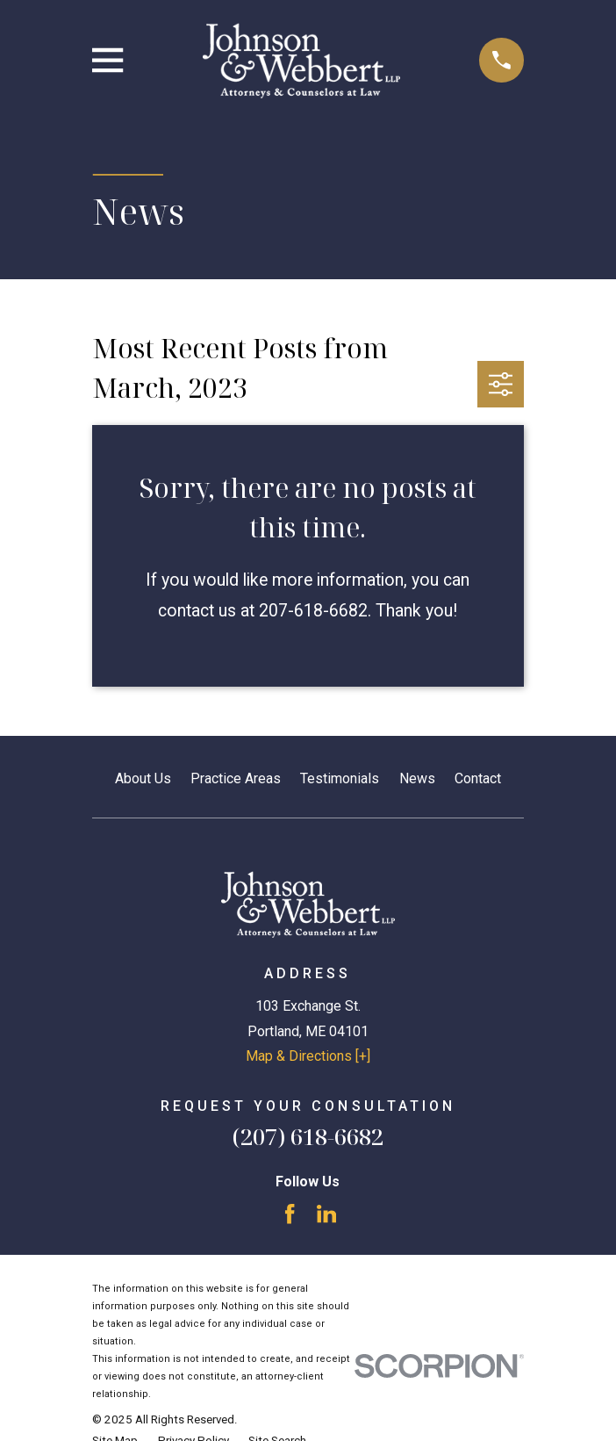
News (417, 778)
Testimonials (339, 778)
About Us (143, 778)
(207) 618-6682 (308, 1136)
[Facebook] (289, 1213)
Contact (478, 778)
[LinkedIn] (326, 1213)
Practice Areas (235, 778)
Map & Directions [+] (308, 1056)
